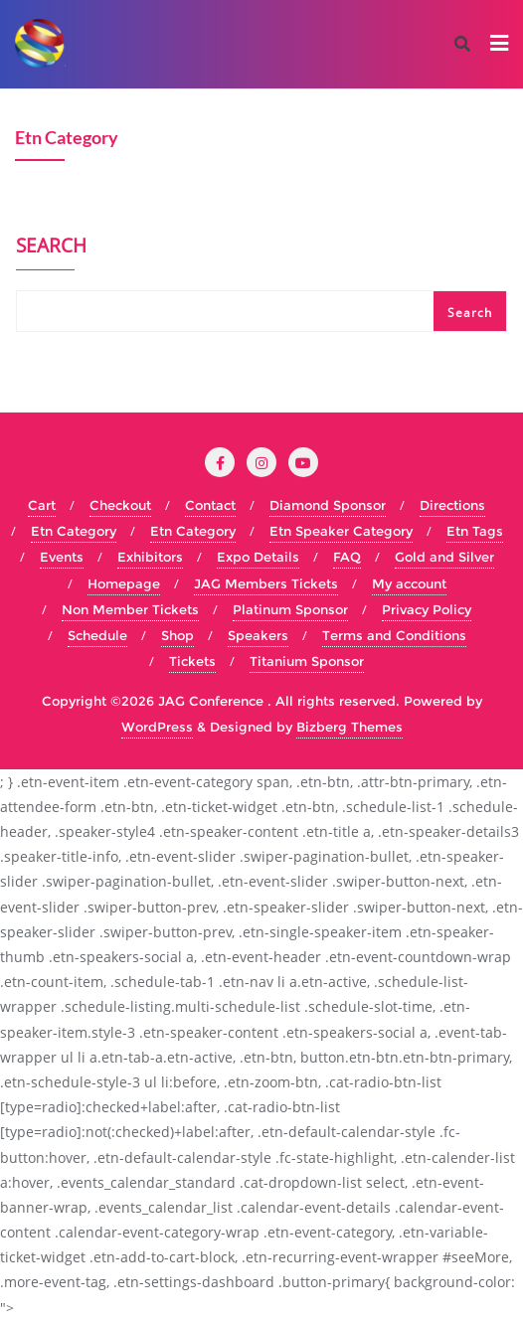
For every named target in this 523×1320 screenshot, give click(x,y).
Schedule (97, 635)
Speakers (258, 635)
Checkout (120, 505)
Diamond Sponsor (327, 505)
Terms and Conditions (394, 635)
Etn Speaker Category (341, 531)
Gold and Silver (444, 557)
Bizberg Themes (349, 727)
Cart (42, 505)
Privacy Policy (426, 609)
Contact (210, 505)
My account (409, 583)
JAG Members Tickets (266, 583)
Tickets (192, 661)
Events (62, 557)
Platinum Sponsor (290, 609)
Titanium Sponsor (307, 661)
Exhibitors (150, 557)
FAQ (347, 557)
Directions (452, 505)
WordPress (157, 727)
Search (51, 247)
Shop (177, 635)
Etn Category (73, 531)
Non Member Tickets (130, 609)
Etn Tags (474, 531)
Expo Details (258, 557)
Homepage (123, 583)
